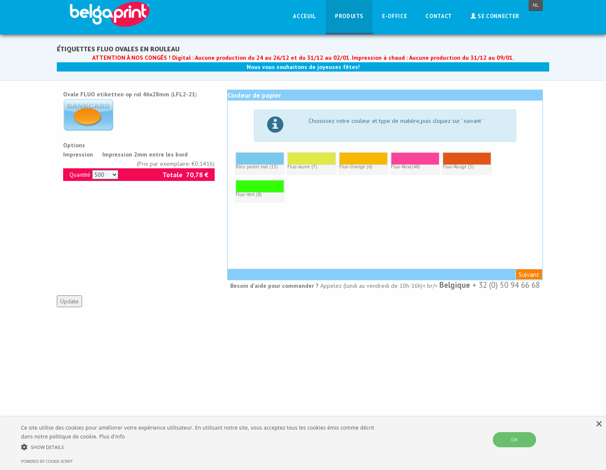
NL (536, 5)
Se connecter (494, 16)
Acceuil (304, 16)
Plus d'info (112, 436)
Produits (349, 16)
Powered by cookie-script (47, 461)
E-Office (394, 16)
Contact (438, 16)
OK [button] (514, 439)
